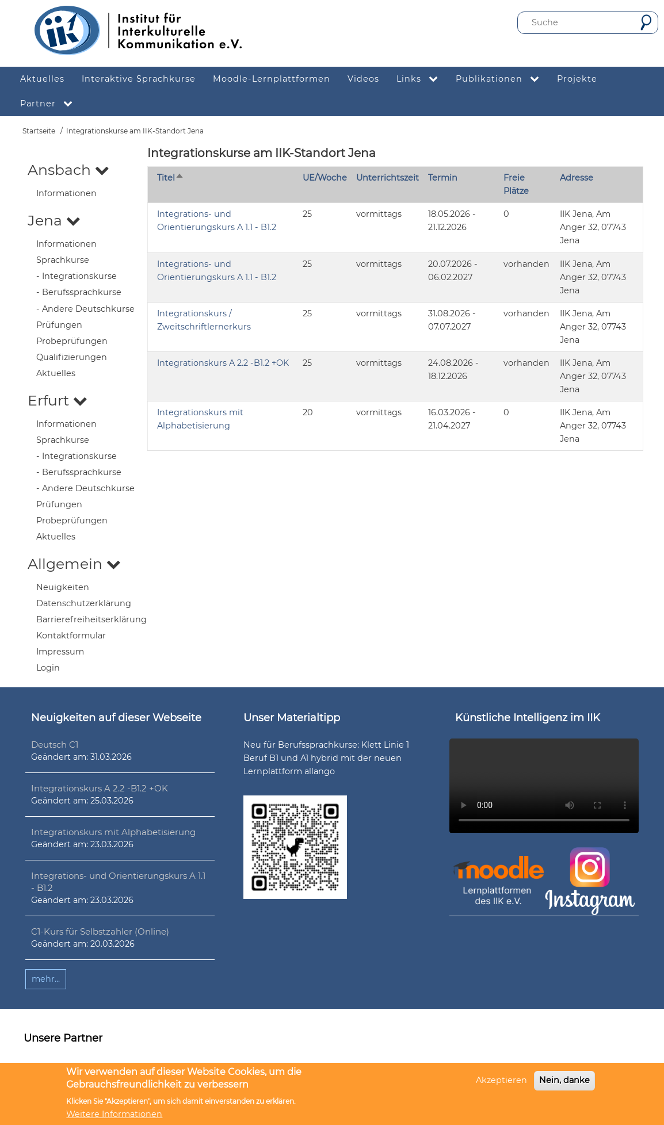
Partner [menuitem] (51, 103)
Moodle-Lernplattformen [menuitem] (271, 79)
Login (48, 668)
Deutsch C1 (54, 744)
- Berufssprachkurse (78, 292)
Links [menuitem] (421, 79)
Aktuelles (55, 373)
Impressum (60, 651)
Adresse (576, 178)
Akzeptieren (501, 1080)
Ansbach (68, 169)
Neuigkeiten (62, 587)
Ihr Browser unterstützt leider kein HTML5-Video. (544, 785)
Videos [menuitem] (363, 79)
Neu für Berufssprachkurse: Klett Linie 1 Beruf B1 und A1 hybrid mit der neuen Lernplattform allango (326, 758)
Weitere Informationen (114, 1114)
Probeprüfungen (72, 341)
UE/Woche (325, 178)
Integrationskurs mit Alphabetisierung (113, 831)
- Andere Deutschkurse (85, 309)
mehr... (46, 979)
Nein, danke (564, 1080)
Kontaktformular (71, 635)
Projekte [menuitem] (577, 79)
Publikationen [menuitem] (502, 79)
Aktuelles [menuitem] (42, 79)
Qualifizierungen (71, 357)
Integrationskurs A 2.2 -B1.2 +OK (223, 363)
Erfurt (57, 400)
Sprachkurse (62, 260)
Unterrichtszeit (387, 178)
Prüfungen (59, 325)
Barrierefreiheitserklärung (91, 619)
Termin (442, 178)
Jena (54, 220)
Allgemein (74, 563)
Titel (170, 178)
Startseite (38, 131)
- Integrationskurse (76, 276)
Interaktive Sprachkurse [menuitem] (139, 79)
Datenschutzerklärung (83, 603)
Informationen (66, 193)
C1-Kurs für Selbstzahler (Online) (100, 931)
